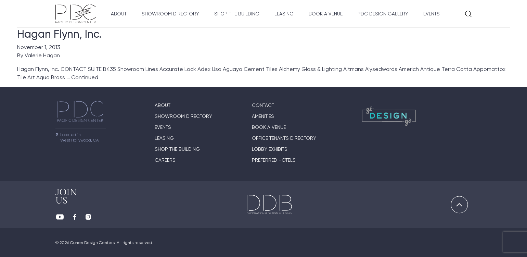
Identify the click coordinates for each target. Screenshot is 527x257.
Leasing (284, 13)
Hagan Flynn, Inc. (59, 33)
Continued (84, 77)
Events (431, 13)
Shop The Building (236, 13)
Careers (165, 160)
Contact (263, 105)
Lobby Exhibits (269, 149)
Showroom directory (170, 13)
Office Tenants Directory (284, 138)
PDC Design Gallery (383, 13)
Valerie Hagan (42, 55)
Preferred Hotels (274, 160)
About (119, 13)
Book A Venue (326, 13)
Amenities (263, 116)
